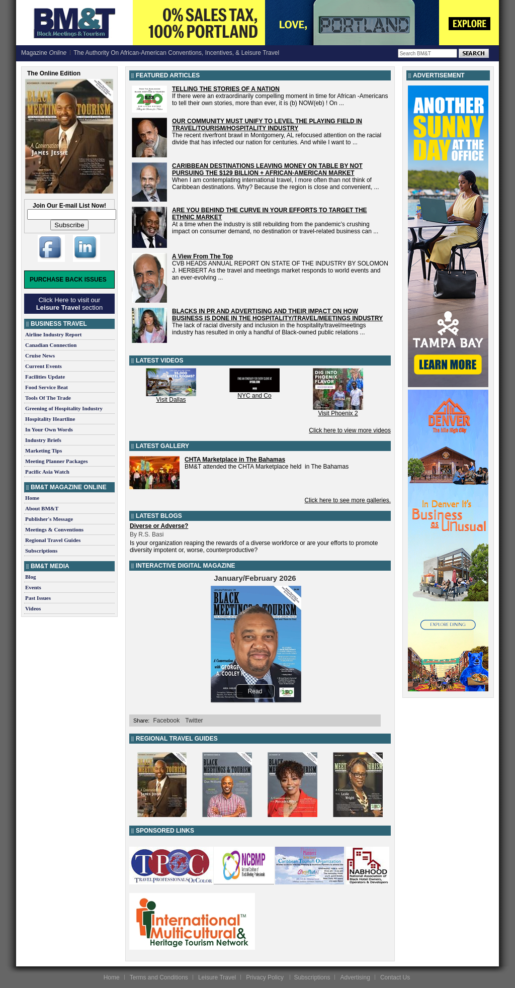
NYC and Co (254, 395)
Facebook (166, 720)
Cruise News (40, 355)
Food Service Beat (46, 387)
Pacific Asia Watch (47, 472)
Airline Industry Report (53, 334)
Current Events (43, 366)
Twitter (194, 720)
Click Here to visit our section (69, 303)
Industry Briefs (43, 440)
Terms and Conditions (159, 977)
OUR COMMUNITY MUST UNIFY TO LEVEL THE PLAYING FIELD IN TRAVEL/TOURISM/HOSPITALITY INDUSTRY (267, 125)
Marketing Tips (43, 450)
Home (32, 498)
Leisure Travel (217, 977)
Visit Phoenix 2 (338, 413)
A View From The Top (202, 256)
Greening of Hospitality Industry (64, 408)
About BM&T (41, 508)
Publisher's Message (49, 519)
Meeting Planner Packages (56, 461)
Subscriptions (41, 551)
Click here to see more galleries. (348, 500)
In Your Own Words (49, 429)
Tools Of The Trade (48, 398)
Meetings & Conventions (54, 529)
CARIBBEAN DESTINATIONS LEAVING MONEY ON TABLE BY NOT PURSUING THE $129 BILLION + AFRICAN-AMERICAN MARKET (267, 169)
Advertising (355, 977)
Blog (30, 577)
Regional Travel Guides (52, 540)
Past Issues (38, 598)
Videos (33, 608)
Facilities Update (45, 377)
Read (255, 691)
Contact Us (395, 977)
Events (33, 587)
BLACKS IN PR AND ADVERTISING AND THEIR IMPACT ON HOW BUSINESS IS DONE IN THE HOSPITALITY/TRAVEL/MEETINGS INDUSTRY (277, 315)
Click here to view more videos (350, 430)
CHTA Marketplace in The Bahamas (235, 459)
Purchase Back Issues (68, 279)
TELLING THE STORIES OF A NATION (226, 89)
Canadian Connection (50, 345)
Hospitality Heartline (50, 419)
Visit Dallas (171, 399)
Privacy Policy (265, 977)
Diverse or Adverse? (159, 525)
